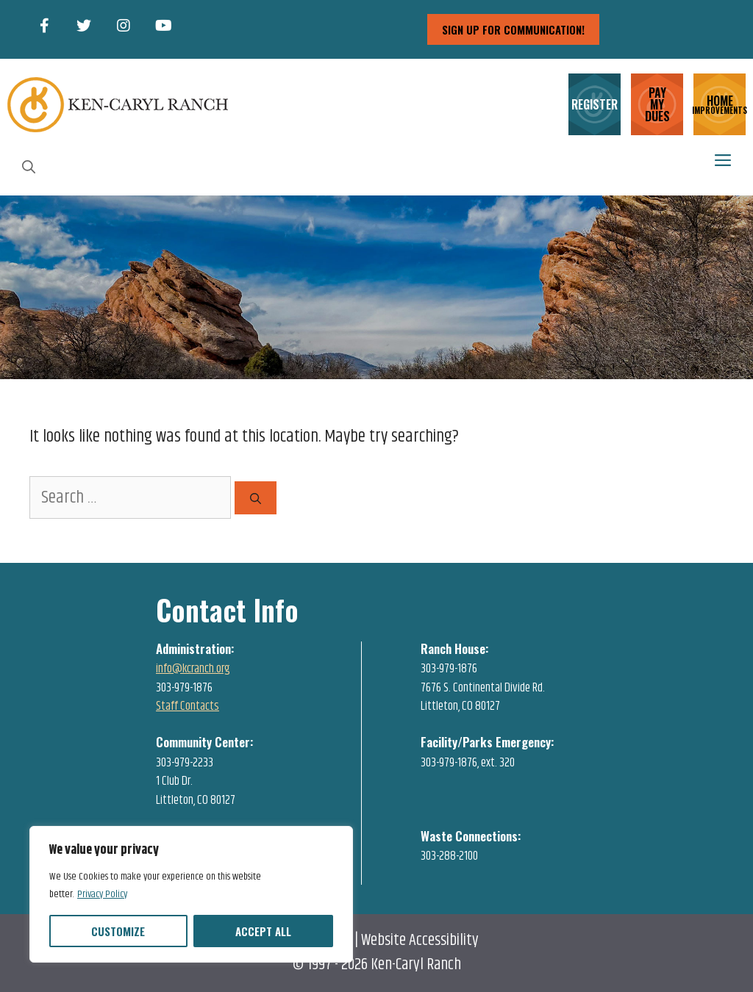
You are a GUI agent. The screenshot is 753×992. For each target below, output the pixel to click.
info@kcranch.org (193, 668)
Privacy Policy (102, 894)
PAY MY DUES (657, 104)
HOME (719, 103)
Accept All (263, 931)
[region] (191, 894)
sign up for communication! (513, 29)
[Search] (255, 497)
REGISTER (594, 104)
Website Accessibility (420, 940)
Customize (118, 931)
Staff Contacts (187, 706)
